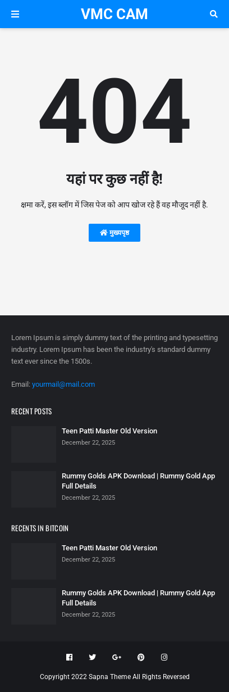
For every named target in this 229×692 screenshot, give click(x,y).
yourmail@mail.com (63, 384)
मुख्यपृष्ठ (114, 233)
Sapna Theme (110, 677)
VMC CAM (114, 14)
